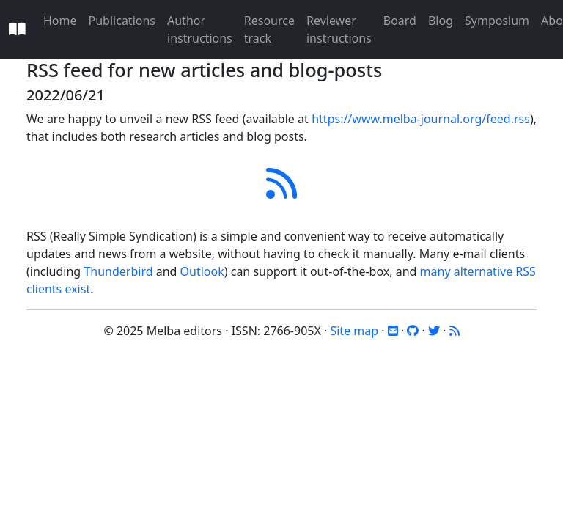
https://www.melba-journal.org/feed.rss (421, 119)
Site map (354, 331)
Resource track (269, 29)
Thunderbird (118, 271)
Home (60, 20)
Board (399, 20)
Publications (122, 20)
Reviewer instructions (339, 29)
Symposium (497, 20)
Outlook (202, 271)
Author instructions (199, 29)
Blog (440, 20)
